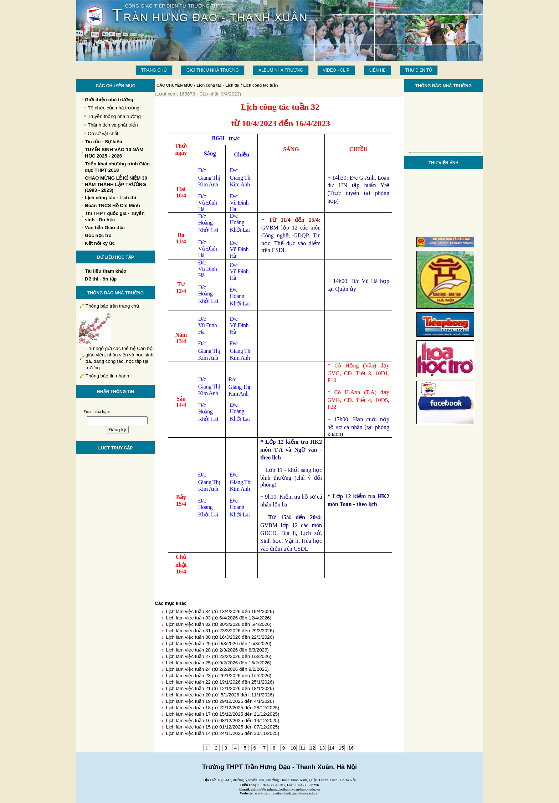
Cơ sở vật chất (103, 133)
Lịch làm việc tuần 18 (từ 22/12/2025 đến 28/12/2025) (222, 707)
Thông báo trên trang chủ (112, 306)
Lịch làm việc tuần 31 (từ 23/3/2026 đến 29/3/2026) (220, 630)
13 (322, 748)
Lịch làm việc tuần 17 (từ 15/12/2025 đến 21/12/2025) (222, 714)
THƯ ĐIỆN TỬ (418, 70)
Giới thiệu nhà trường (212, 70)
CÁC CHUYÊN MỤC (175, 85)
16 (351, 748)
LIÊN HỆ (377, 70)
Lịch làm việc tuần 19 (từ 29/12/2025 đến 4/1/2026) (220, 701)
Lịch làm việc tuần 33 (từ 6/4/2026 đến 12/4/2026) (218, 618)
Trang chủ (154, 70)
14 (331, 748)
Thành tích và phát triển (113, 125)
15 (341, 748)
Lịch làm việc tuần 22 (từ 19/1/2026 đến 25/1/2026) (220, 682)
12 (312, 748)
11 (303, 748)
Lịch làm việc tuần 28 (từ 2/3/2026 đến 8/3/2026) (217, 650)
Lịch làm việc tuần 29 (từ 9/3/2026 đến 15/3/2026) (218, 643)
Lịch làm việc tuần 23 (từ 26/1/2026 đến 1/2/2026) (218, 675)
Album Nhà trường (280, 70)
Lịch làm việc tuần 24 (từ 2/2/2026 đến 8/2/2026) (217, 669)
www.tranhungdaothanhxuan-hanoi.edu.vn (287, 793)
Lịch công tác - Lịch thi (218, 85)
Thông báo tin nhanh (107, 376)
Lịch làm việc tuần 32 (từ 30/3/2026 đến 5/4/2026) (218, 624)
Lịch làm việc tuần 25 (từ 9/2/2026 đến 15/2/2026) (218, 662)
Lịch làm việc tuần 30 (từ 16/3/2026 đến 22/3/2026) (220, 637)
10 (293, 748)
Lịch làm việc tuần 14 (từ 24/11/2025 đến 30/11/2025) (222, 733)
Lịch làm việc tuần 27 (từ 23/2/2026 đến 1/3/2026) (218, 656)
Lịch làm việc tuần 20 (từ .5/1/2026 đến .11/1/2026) (220, 695)
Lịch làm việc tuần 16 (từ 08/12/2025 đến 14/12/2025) (222, 720)
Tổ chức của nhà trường (113, 107)
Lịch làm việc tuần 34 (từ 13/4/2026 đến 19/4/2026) (220, 611)
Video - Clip (336, 70)
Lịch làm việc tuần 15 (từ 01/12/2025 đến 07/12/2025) (222, 727)
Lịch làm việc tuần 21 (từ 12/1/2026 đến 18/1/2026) (220, 688)
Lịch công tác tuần (260, 85)
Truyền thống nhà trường (114, 116)
